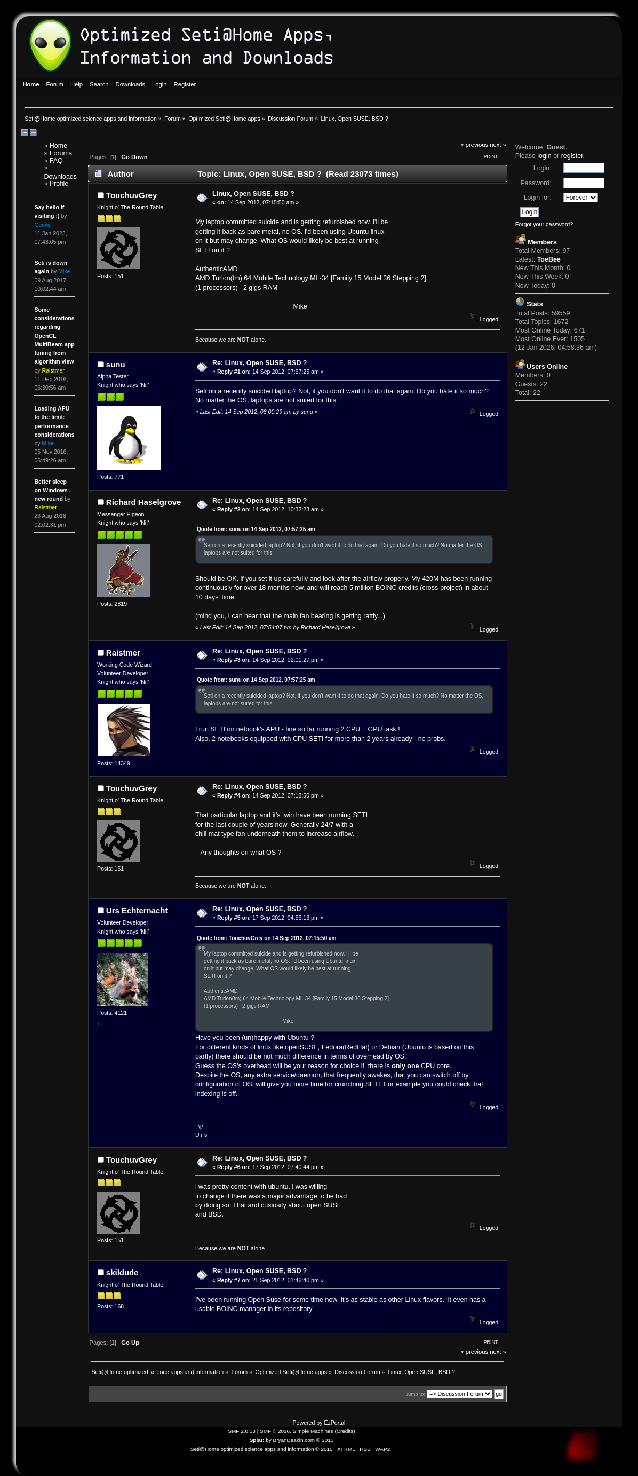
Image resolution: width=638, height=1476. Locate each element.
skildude (122, 1272)
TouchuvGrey (131, 195)
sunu (115, 364)
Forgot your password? (544, 224)
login (544, 156)
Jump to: (415, 1394)
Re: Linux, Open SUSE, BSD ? (259, 363)
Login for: (538, 197)
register (572, 156)
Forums (61, 153)
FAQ (56, 160)
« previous (474, 144)
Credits (345, 1431)
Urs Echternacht (137, 910)
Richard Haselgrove (143, 502)
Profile (59, 183)
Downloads (60, 176)
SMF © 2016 (275, 1431)
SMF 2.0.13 (242, 1431)
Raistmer (123, 652)
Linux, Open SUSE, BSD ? (253, 194)
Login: (542, 168)
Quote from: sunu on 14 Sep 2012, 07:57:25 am (256, 529)
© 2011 (324, 1440)
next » (498, 144)
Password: (535, 183)
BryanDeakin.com (294, 1440)
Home (58, 145)
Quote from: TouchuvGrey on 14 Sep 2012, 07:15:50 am (267, 938)
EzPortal (334, 1422)
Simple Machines (313, 1431)
